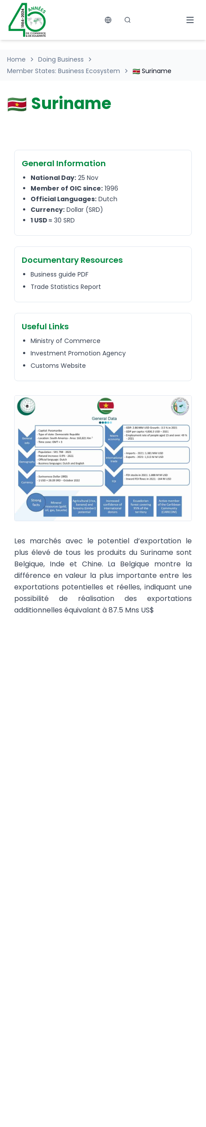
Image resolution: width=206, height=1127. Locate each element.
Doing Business (61, 59)
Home (16, 59)
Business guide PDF (60, 274)
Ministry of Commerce (66, 340)
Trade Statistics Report (66, 286)
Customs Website (58, 365)
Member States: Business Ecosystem (63, 70)
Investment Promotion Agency (78, 353)
